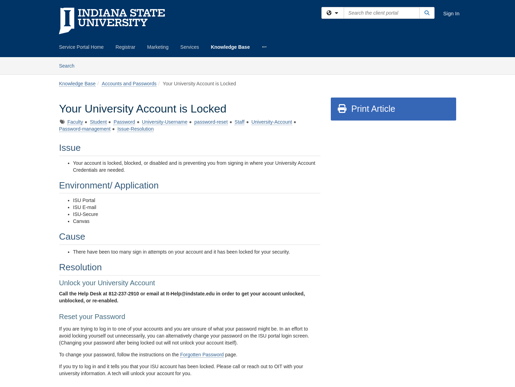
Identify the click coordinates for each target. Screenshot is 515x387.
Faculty (75, 122)
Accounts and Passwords (129, 83)
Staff (240, 122)
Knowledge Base (230, 47)
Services (189, 47)
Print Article (366, 109)
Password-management (85, 129)
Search (69, 65)
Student (98, 122)
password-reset (211, 122)
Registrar (125, 47)
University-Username (165, 122)
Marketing (157, 47)
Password (124, 122)
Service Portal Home (81, 47)
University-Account (271, 122)
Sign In (451, 13)
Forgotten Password (202, 354)
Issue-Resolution (135, 129)
